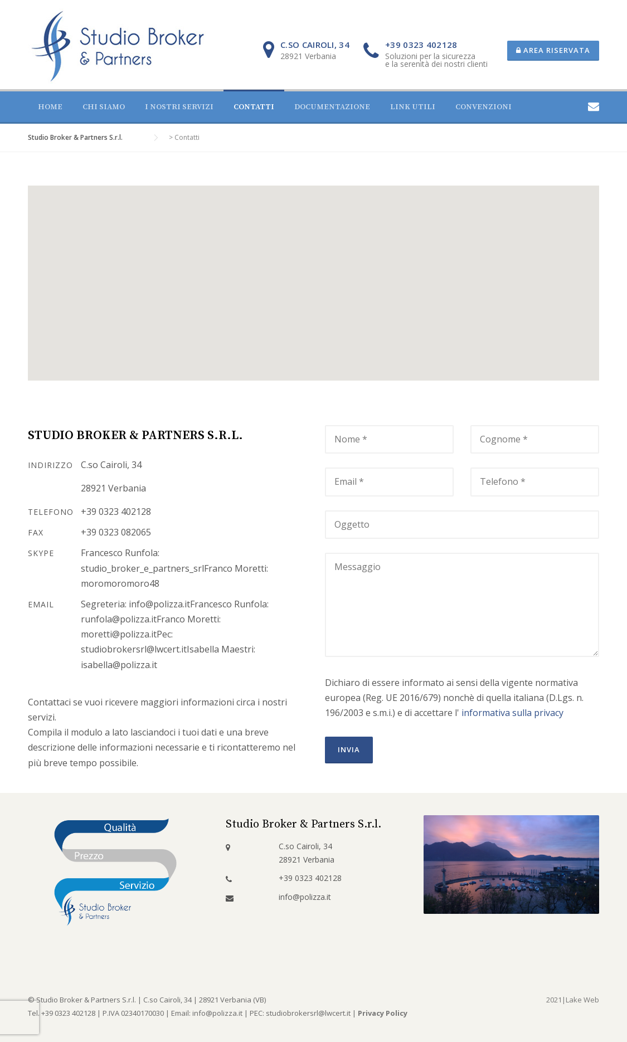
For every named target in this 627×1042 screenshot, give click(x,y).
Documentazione (332, 107)
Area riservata (553, 50)
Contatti (254, 107)
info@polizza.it (305, 897)
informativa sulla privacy (512, 713)
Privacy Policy (382, 1013)
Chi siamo (103, 107)
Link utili (412, 107)
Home (50, 107)
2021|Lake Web (572, 1000)
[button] (314, 272)
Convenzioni (483, 107)
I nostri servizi (179, 107)
